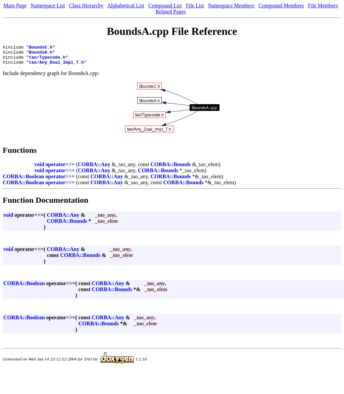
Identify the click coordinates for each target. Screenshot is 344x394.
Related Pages (170, 11)
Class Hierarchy (86, 5)
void (39, 168)
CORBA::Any (94, 168)
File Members (323, 5)
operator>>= (60, 180)
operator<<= (60, 168)
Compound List (165, 5)
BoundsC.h (40, 48)
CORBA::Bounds (171, 168)
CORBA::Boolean (23, 180)
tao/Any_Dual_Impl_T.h (56, 66)
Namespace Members (231, 5)
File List (195, 5)
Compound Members (281, 5)
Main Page (15, 5)
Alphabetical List (125, 5)
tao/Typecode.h (47, 60)
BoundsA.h (40, 54)
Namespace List (48, 5)
